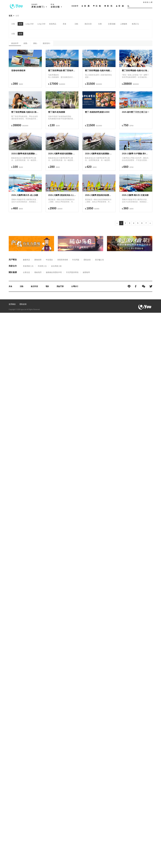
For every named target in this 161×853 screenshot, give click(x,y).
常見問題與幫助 (72, 272)
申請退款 (49, 260)
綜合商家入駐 (56, 266)
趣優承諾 (26, 260)
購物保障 (37, 260)
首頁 (10, 16)
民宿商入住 (42, 266)
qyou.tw (23, 309)
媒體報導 (86, 272)
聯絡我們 (37, 272)
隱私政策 (87, 260)
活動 (21, 286)
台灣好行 (74, 286)
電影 (47, 286)
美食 (10, 286)
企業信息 (26, 272)
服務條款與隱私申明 (54, 272)
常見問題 (75, 260)
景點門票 (60, 286)
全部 (17, 16)
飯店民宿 (34, 286)
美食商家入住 (28, 266)
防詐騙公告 (99, 260)
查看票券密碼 (62, 260)
